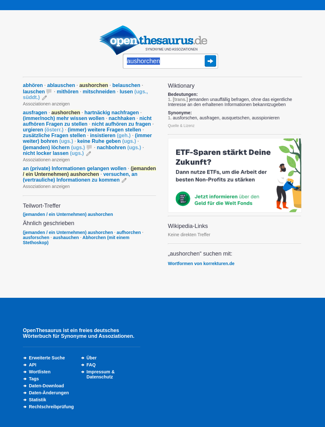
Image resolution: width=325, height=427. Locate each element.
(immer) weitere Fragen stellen (104, 129)
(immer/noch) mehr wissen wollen (63, 118)
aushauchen (66, 237)
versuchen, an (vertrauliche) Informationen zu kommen (80, 177)
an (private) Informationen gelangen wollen (74, 168)
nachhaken (122, 118)
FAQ (91, 364)
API (32, 364)
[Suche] (170, 62)
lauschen (34, 91)
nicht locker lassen (53, 153)
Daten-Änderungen (49, 392)
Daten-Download (46, 385)
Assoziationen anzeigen (46, 103)
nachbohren (119, 147)
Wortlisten (39, 371)
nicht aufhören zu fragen (121, 124)
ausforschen (36, 237)
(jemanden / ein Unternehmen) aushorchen (68, 214)
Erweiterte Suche (47, 357)
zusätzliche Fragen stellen (54, 135)
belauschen (126, 85)
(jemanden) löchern (54, 147)
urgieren (43, 129)
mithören (67, 91)
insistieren (110, 135)
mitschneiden (99, 91)
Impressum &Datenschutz (101, 374)
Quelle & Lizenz (181, 125)
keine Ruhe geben (106, 141)
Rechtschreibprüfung (51, 406)
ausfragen (35, 112)
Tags (34, 378)
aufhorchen (129, 232)
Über (92, 357)
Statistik (37, 399)
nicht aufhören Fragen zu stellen (87, 121)
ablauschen (61, 85)
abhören (33, 85)
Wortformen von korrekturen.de (201, 263)
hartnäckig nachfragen (111, 112)
